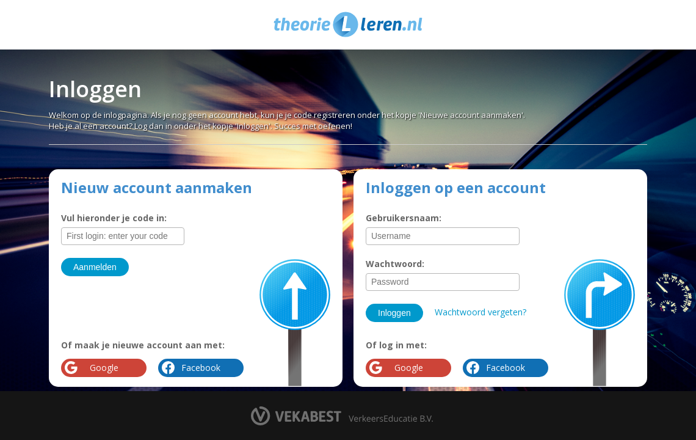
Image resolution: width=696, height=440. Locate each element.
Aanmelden (95, 267)
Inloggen (394, 313)
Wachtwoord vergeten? (480, 312)
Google (408, 367)
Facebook (505, 367)
